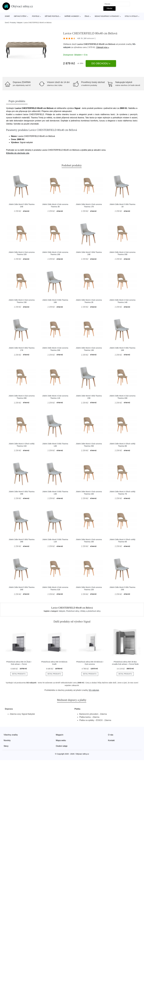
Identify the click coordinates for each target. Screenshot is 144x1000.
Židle (87, 16)
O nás (110, 735)
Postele (35, 16)
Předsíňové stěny (72, 611)
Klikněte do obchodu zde (17, 153)
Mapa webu (61, 740)
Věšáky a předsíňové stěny (90, 611)
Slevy (6, 746)
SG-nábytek (94, 690)
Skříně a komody (71, 16)
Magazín (59, 735)
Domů (7, 16)
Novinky (7, 740)
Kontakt (111, 740)
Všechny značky (11, 735)
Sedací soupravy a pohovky (107, 16)
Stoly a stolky (131, 16)
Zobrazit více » (102, 47)
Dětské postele (52, 16)
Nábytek (19, 22)
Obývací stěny (20, 16)
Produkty (13, 22)
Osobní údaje (61, 746)
